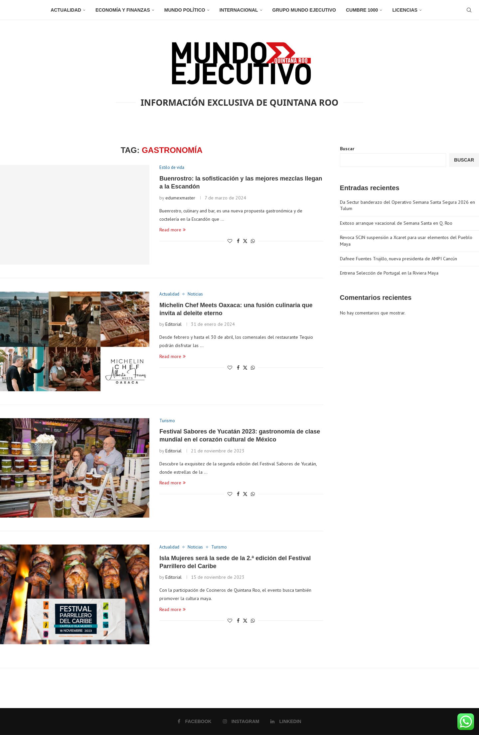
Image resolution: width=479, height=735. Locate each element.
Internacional (239, 10)
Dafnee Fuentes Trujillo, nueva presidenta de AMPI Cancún (398, 259)
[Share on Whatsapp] (253, 241)
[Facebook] (194, 721)
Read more (172, 230)
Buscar (347, 149)
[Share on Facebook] (238, 241)
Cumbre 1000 (362, 10)
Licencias (404, 10)
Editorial (173, 324)
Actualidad (66, 10)
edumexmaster (180, 198)
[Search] (469, 10)
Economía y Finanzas (122, 10)
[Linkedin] (285, 721)
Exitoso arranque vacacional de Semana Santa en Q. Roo (396, 223)
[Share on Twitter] (245, 241)
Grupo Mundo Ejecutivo (304, 10)
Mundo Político (184, 10)
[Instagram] (241, 721)
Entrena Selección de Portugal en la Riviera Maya (389, 273)
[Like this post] (230, 241)
